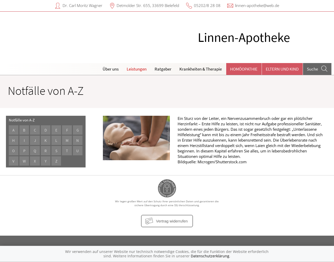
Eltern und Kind (282, 69)
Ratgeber (163, 69)
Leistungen (137, 69)
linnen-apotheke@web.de (257, 5)
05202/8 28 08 (207, 5)
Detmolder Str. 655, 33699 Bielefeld (148, 5)
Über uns (111, 69)
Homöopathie (243, 69)
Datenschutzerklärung (210, 255)
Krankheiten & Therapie (200, 69)
